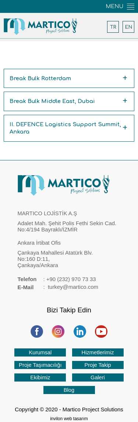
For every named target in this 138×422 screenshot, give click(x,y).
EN (128, 27)
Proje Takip (97, 365)
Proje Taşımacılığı (40, 365)
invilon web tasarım (69, 418)
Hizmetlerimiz (98, 352)
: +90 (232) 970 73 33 (57, 279)
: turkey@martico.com (58, 287)
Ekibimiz (40, 377)
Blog (69, 390)
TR (113, 27)
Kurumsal (40, 352)
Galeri (98, 377)
